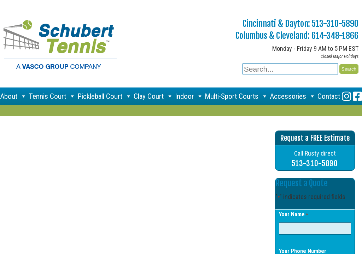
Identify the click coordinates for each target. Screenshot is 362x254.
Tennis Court (52, 96)
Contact (328, 96)
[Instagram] (346, 96)
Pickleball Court (104, 96)
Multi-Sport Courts (236, 96)
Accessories (293, 96)
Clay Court (153, 96)
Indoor (189, 96)
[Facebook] (357, 96)
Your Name (293, 214)
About (13, 96)
